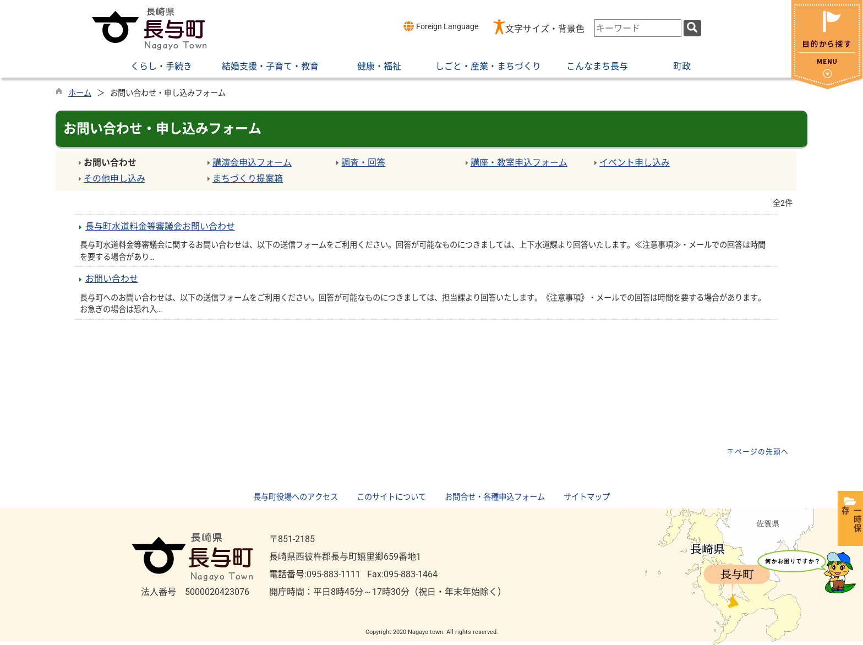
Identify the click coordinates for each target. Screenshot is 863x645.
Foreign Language (440, 26)
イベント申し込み (634, 162)
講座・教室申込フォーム (519, 162)
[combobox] (638, 28)
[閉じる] (827, 86)
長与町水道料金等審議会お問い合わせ (160, 226)
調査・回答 (363, 162)
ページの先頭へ (762, 451)
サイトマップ (587, 497)
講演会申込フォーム (252, 162)
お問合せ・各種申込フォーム (495, 497)
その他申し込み (114, 178)
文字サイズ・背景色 (545, 29)
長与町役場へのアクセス (295, 497)
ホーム (79, 93)
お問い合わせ (111, 279)
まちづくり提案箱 (247, 178)
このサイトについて (391, 497)
